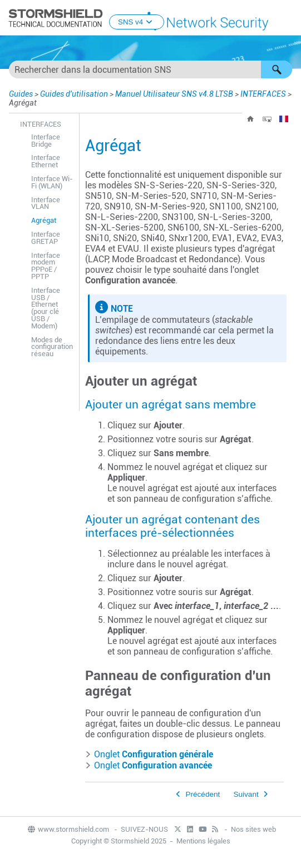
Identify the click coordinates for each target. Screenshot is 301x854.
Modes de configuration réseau (52, 347)
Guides (21, 93)
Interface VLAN (45, 203)
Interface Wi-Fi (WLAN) (52, 182)
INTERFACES (263, 93)
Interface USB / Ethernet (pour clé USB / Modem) (45, 308)
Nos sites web (253, 829)
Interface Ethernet (45, 161)
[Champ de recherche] (150, 69)
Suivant (245, 794)
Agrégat (43, 220)
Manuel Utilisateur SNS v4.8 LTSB (174, 93)
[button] (276, 69)
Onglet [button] (149, 754)
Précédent (202, 794)
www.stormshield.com (68, 829)
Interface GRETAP (45, 238)
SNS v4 (136, 22)
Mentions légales (203, 841)
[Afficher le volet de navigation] (287, 18)
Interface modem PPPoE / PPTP (45, 266)
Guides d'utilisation (74, 93)
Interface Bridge (45, 140)
